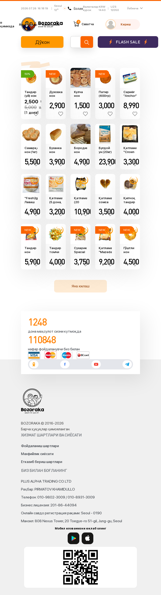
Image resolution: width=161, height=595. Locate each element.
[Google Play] (73, 538)
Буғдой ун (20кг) (105, 150)
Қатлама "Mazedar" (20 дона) (105, 250)
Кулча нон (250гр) (79, 94)
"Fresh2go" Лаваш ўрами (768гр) (31, 200)
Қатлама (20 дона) (80, 200)
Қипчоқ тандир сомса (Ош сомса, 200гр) (129, 200)
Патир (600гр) (104, 94)
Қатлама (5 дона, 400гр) (55, 200)
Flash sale (128, 42)
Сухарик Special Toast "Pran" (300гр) (80, 250)
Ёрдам (75, 8)
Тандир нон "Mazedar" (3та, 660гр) (31, 250)
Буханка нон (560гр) (55, 150)
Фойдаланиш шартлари (40, 446)
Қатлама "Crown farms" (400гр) (129, 150)
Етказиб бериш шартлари (41, 462)
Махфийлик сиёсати (37, 454)
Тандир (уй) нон (30, 94)
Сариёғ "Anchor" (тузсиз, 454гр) (129, 94)
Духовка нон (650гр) (55, 94)
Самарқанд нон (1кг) (31, 150)
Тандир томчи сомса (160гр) (55, 250)
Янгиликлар (28, 24)
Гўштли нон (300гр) (129, 250)
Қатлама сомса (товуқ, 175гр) (105, 200)
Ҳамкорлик (51, 24)
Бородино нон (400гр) (80, 150)
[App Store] (87, 538)
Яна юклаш (81, 286)
